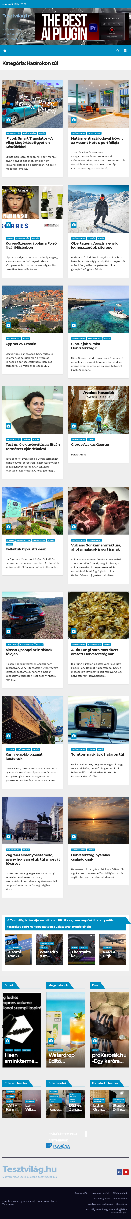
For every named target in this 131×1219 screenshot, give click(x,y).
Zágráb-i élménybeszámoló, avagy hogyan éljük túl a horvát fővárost (33, 859)
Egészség (54, 1096)
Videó (100, 749)
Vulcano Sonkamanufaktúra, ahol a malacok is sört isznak (96, 547)
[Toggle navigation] (125, 51)
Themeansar (8, 1204)
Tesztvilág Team (102, 1198)
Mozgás (91, 238)
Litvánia (26, 439)
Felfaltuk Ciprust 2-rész (26, 549)
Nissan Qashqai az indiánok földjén (29, 652)
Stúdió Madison (99, 1109)
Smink (8, 1050)
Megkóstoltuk (39, 540)
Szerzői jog (121, 1204)
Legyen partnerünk (100, 1193)
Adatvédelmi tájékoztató (100, 1204)
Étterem (10, 749)
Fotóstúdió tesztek (99, 1100)
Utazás (42, 133)
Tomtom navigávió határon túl (97, 754)
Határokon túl (13, 133)
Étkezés (10, 540)
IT (10, 948)
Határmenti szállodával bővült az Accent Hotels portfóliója (97, 140)
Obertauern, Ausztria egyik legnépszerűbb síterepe (94, 245)
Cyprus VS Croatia (21, 344)
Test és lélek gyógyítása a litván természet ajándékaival (33, 446)
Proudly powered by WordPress (18, 1201)
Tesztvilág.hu (29, 1169)
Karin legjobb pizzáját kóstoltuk (24, 756)
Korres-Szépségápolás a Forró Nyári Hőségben (31, 245)
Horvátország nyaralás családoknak (90, 857)
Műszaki (91, 749)
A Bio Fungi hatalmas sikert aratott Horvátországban (94, 652)
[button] (117, 50)
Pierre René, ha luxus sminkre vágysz (18, 1064)
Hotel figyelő (94, 133)
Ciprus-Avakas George (90, 444)
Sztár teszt (52, 1100)
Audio (74, 948)
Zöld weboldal (120, 1198)
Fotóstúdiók (12, 1101)
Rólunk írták (81, 1193)
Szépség (35, 238)
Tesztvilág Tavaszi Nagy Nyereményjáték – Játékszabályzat (106, 1210)
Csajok (10, 238)
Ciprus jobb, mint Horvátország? (85, 346)
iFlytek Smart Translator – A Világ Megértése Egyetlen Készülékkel (29, 142)
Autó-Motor (12, 645)
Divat (95, 1050)
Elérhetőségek (120, 1193)
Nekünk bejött (29, 133)
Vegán (9, 544)
